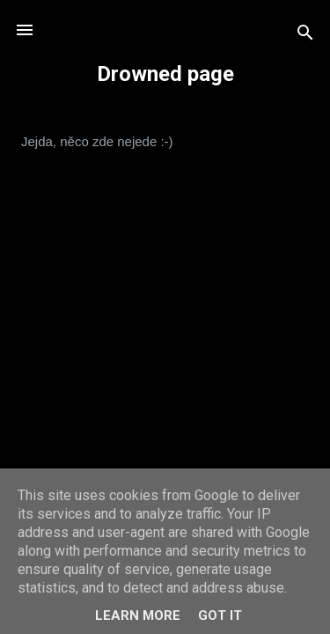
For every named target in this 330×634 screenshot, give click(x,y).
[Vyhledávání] (305, 36)
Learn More (137, 615)
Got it (220, 615)
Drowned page (165, 74)
